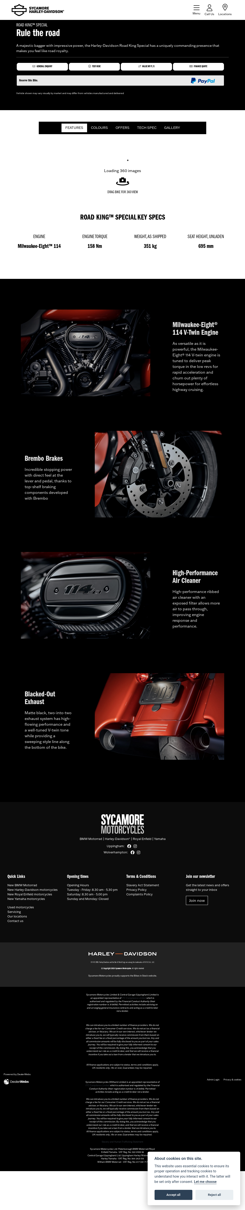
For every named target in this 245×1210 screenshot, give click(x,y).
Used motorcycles (20, 909)
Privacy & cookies (232, 1081)
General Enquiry (42, 67)
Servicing (14, 913)
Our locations (17, 918)
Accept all (173, 1195)
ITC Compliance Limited (134, 999)
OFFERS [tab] (122, 129)
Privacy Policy (136, 891)
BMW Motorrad (91, 841)
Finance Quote (198, 67)
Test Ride (94, 67)
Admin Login (213, 1081)
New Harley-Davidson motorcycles (32, 891)
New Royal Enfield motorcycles (29, 896)
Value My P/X (146, 67)
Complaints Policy (139, 896)
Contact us (15, 922)
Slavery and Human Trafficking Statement (122, 1143)
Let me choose (205, 1182)
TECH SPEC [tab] (146, 129)
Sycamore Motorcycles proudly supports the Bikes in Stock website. (122, 977)
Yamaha (160, 841)
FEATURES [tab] (74, 129)
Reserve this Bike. (28, 82)
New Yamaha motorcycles (26, 900)
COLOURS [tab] (99, 129)
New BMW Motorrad (22, 887)
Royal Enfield (142, 841)
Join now (197, 902)
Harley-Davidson (117, 841)
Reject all (214, 1195)
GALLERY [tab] (172, 129)
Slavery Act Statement (142, 887)
